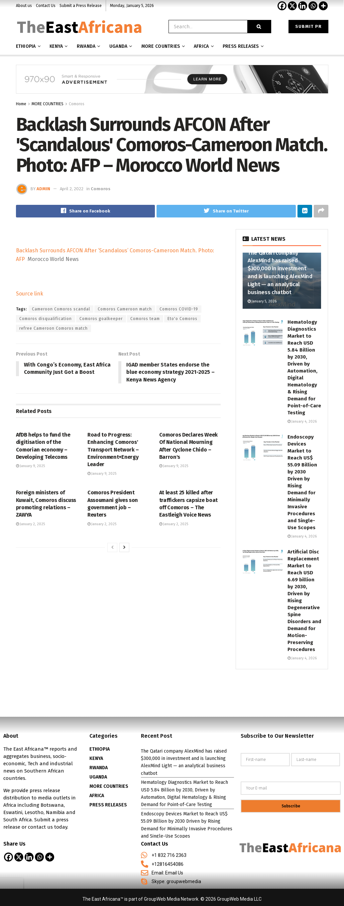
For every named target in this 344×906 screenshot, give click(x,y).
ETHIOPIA (99, 749)
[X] (292, 5)
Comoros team (145, 318)
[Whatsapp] (312, 5)
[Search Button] (259, 26)
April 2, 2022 (71, 188)
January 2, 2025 (30, 524)
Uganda (118, 46)
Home (21, 104)
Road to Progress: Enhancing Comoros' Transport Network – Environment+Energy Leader (113, 450)
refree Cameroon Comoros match (53, 328)
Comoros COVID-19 (179, 309)
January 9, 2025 (30, 466)
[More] (323, 5)
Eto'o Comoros (182, 318)
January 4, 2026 (302, 421)
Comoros (76, 104)
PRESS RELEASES (108, 805)
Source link (29, 293)
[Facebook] (282, 5)
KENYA (96, 758)
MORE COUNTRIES (160, 46)
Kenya (56, 46)
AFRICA (201, 46)
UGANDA (98, 777)
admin (43, 188)
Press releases (241, 46)
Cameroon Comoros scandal (61, 309)
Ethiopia (26, 46)
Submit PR (308, 26)
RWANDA (98, 768)
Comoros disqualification (45, 318)
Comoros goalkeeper (101, 318)
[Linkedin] (302, 5)
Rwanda (86, 46)
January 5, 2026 (262, 301)
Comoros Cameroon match (125, 309)
